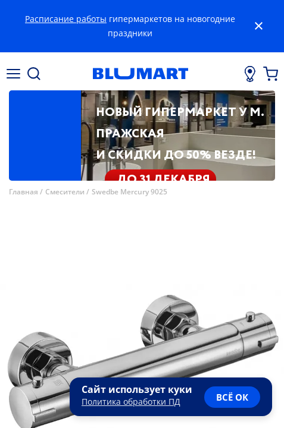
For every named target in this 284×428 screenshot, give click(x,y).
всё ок (232, 397)
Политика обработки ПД (131, 401)
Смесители (65, 192)
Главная (23, 192)
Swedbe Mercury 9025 (129, 192)
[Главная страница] (140, 74)
